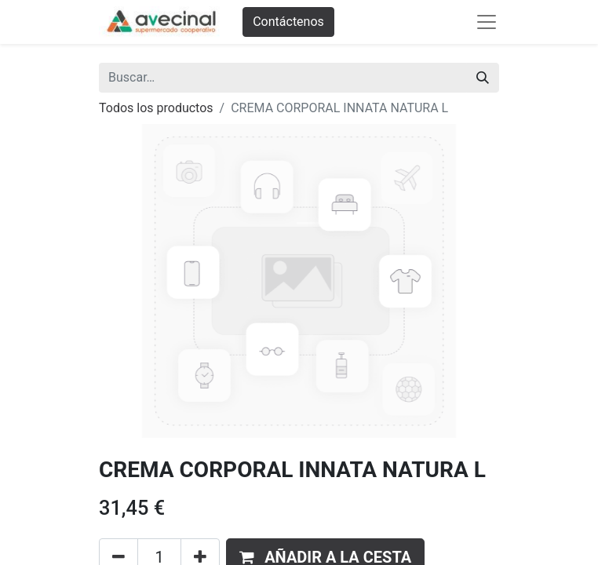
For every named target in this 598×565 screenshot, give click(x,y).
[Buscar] (482, 78)
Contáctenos (288, 21)
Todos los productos (156, 107)
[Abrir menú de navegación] (486, 22)
